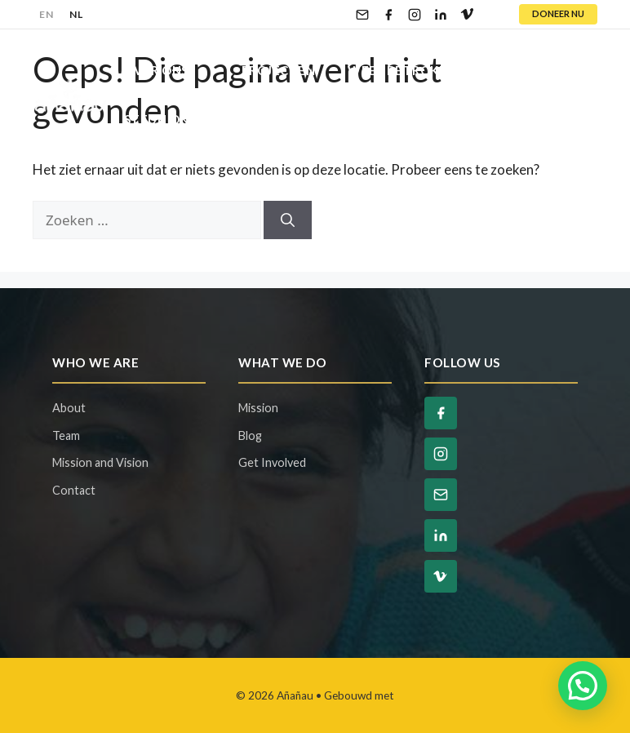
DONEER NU (558, 13)
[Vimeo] (466, 14)
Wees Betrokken (424, 70)
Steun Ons (178, 119)
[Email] (362, 14)
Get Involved (272, 462)
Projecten (279, 70)
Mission (258, 408)
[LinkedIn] (440, 14)
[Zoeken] (288, 220)
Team (66, 435)
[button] (582, 685)
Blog (266, 119)
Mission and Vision (100, 462)
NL (75, 14)
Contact (349, 119)
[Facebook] (388, 14)
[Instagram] (414, 14)
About (69, 408)
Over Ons (174, 70)
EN (46, 14)
